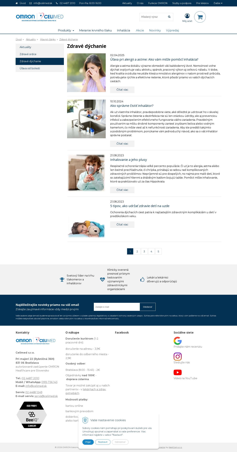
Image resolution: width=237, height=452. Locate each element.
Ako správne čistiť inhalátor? (131, 105)
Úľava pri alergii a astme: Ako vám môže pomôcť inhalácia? (154, 59)
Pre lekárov (202, 3)
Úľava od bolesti (30, 68)
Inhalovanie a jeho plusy (128, 159)
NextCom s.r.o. (175, 447)
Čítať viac (122, 89)
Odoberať (147, 307)
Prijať (88, 442)
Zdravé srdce (28, 54)
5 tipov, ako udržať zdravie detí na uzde (139, 206)
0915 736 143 (49, 382)
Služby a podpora (181, 3)
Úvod (23, 3)
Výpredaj (172, 30)
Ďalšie (218, 3)
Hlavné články (48, 39)
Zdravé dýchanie (68, 39)
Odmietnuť (120, 442)
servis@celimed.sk (46, 396)
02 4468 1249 (33, 392)
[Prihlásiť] (187, 17)
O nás (140, 3)
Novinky (155, 30)
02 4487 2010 (67, 3)
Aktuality (127, 3)
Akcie (140, 30)
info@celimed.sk (43, 3)
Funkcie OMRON (157, 3)
